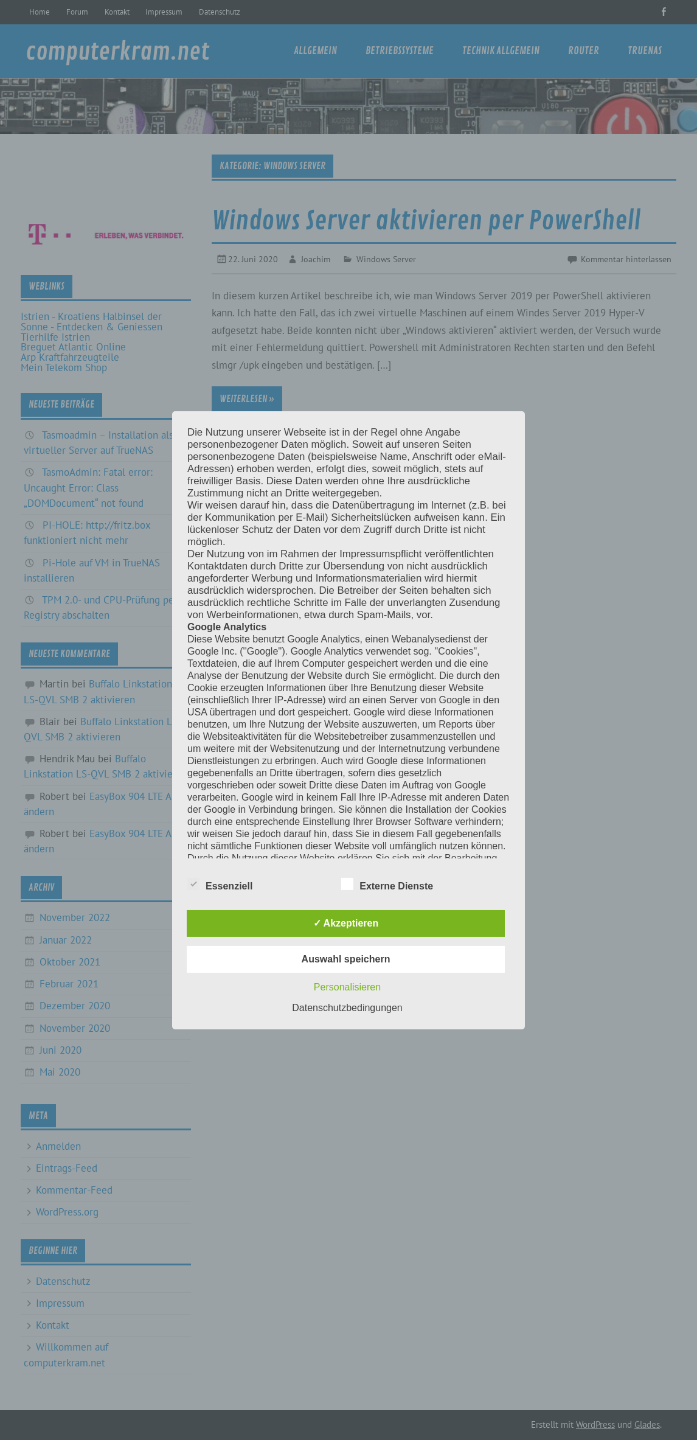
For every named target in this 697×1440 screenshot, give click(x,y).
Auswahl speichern (346, 959)
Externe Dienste (387, 884)
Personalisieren (347, 987)
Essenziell (219, 884)
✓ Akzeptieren (346, 923)
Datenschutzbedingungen (347, 1008)
